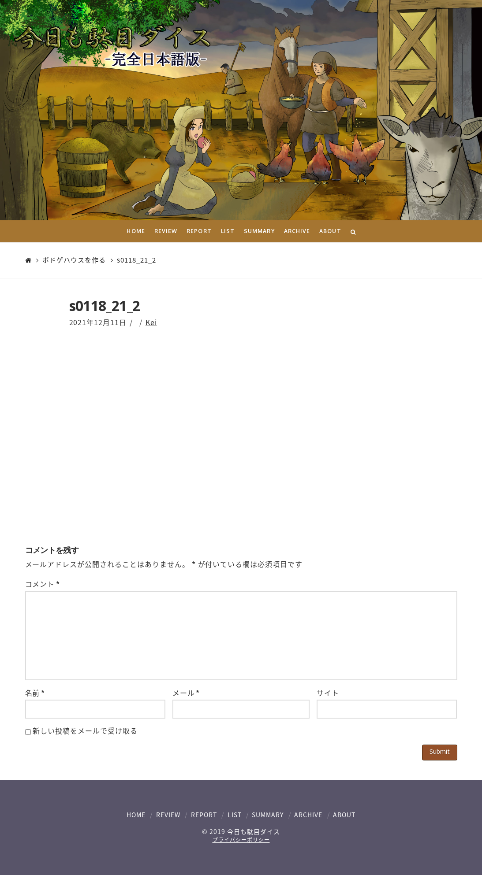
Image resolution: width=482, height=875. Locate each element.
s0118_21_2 (136, 260)
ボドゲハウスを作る (74, 260)
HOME (136, 814)
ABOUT (344, 814)
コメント (42, 583)
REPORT (204, 814)
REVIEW (168, 814)
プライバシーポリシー (241, 840)
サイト (328, 692)
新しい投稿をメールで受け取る (85, 730)
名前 (35, 692)
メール (186, 692)
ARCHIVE (308, 814)
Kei (151, 322)
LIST (235, 814)
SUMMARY (268, 814)
